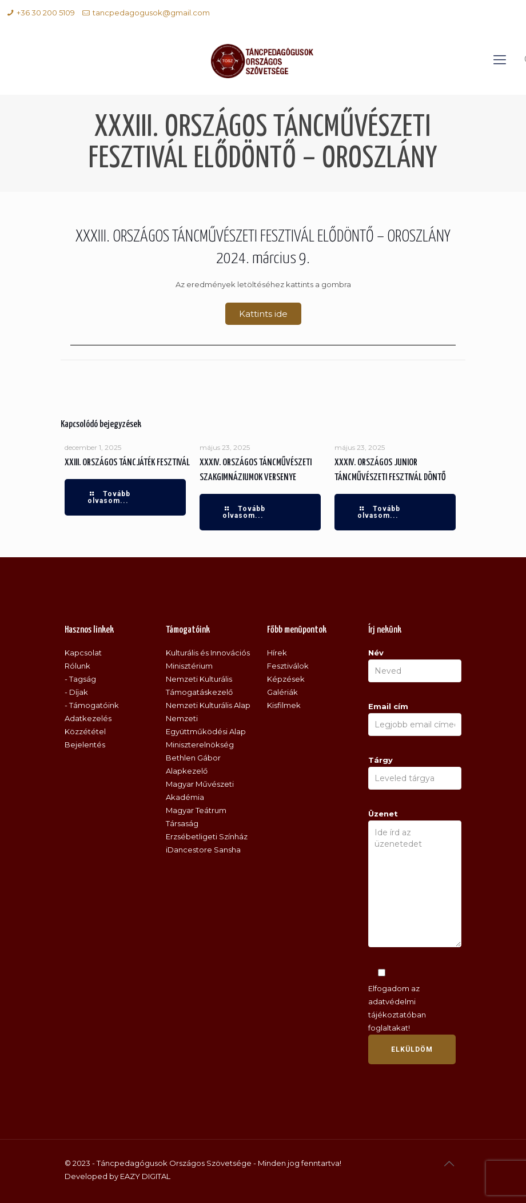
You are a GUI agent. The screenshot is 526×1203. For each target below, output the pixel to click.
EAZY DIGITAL (145, 1176)
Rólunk (77, 665)
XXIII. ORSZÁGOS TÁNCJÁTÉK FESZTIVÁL (127, 463)
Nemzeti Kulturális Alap (208, 705)
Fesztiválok (288, 665)
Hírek (277, 652)
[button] (263, 314)
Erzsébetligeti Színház (207, 836)
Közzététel (85, 731)
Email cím (414, 719)
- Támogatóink (92, 705)
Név (414, 665)
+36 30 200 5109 (46, 12)
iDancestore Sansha (203, 849)
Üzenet (414, 878)
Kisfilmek (284, 705)
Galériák (282, 692)
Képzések (286, 678)
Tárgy (414, 772)
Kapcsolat (83, 652)
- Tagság (80, 678)
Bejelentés (85, 744)
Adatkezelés (88, 718)
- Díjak (76, 692)
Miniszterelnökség (200, 744)
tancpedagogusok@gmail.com (151, 12)
